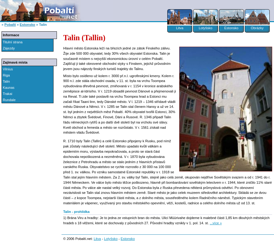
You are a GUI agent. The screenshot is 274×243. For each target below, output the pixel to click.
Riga (6, 75)
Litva (179, 28)
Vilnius (8, 69)
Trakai (7, 94)
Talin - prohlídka (76, 212)
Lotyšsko (205, 28)
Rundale (9, 100)
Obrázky (257, 28)
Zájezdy (9, 48)
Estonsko (231, 28)
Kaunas (8, 87)
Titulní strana (12, 42)
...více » (216, 223)
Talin (6, 81)
